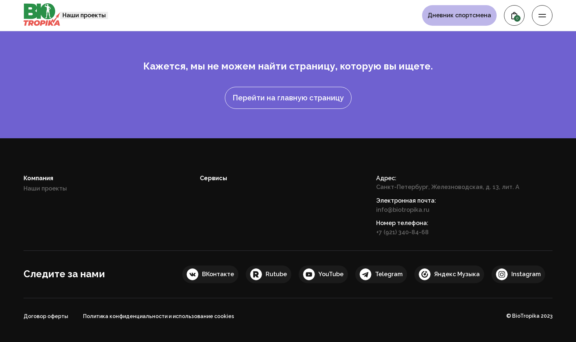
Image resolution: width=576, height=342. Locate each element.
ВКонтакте (218, 274)
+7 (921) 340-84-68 (402, 232)
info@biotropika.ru (402, 209)
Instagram (526, 274)
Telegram (389, 274)
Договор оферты (46, 316)
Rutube (276, 274)
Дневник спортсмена (459, 15)
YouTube (330, 274)
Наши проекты (84, 15)
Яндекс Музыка (457, 274)
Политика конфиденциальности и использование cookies (158, 316)
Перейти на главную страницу (288, 97)
